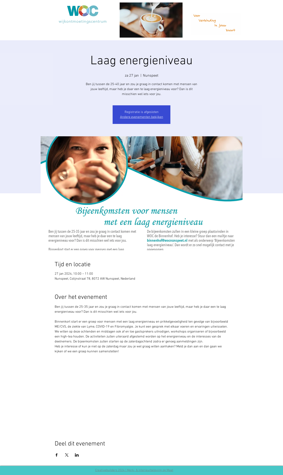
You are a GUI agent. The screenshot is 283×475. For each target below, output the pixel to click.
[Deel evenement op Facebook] (57, 455)
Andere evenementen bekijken (141, 117)
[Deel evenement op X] (67, 455)
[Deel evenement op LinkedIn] (77, 455)
